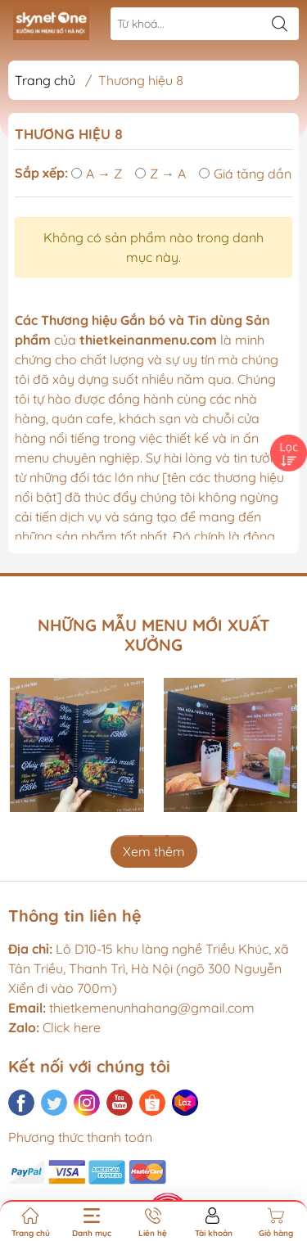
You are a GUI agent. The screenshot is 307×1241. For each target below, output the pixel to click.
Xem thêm (154, 851)
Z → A (160, 173)
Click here (54, 1027)
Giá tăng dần (245, 173)
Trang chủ (45, 80)
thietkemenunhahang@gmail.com (152, 1008)
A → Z (96, 173)
